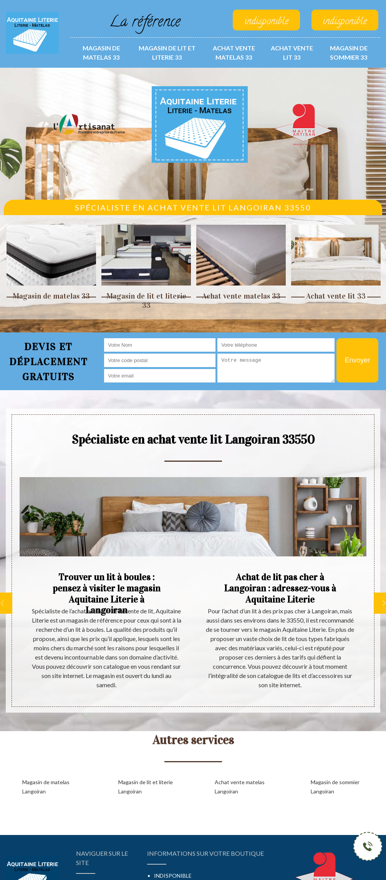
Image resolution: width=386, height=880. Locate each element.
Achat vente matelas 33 (234, 52)
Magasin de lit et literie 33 (167, 52)
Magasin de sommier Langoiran (335, 787)
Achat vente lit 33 (292, 52)
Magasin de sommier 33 (349, 52)
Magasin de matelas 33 (101, 52)
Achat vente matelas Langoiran (240, 787)
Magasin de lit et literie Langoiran (145, 787)
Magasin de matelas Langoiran (46, 787)
